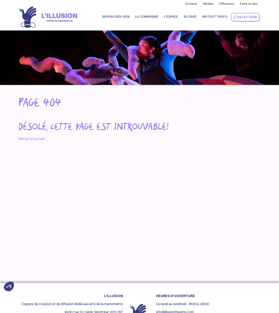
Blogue (190, 17)
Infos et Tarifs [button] (214, 17)
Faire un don (249, 4)
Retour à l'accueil (31, 138)
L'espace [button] (171, 17)
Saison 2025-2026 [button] (115, 17)
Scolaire (191, 4)
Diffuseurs (226, 4)
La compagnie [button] (146, 17)
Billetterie (245, 17)
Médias (208, 4)
